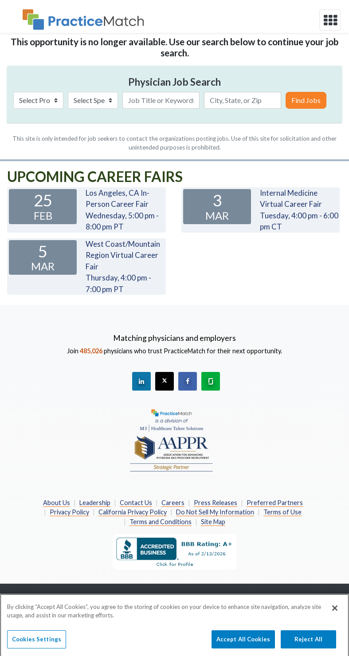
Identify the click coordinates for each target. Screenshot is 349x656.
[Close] (335, 612)
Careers (172, 502)
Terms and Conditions (160, 522)
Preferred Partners (275, 502)
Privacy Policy (69, 512)
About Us (56, 502)
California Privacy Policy (132, 512)
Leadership (94, 502)
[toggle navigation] (330, 20)
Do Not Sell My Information (215, 512)
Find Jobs (306, 100)
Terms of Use (282, 512)
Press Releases (215, 502)
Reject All (308, 643)
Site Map (213, 522)
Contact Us (136, 502)
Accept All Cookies (243, 643)
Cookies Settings (36, 643)
